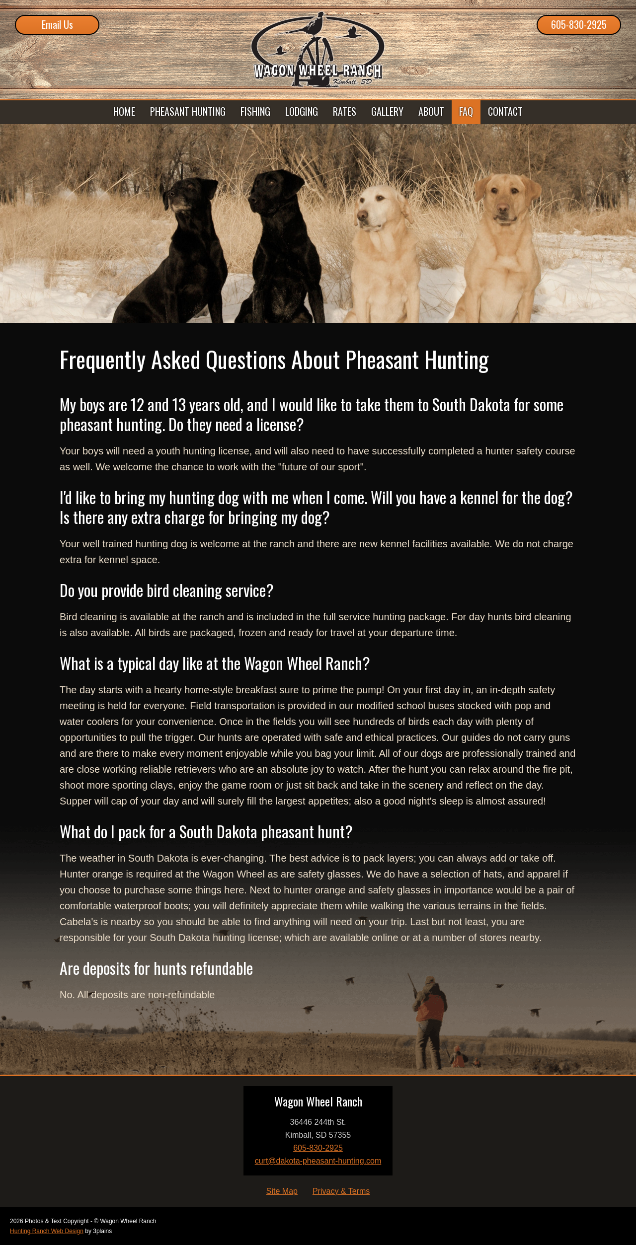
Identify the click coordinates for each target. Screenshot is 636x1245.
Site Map (282, 1191)
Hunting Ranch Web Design (46, 1231)
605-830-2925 (579, 24)
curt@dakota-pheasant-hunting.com (318, 1161)
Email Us (57, 24)
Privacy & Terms (341, 1191)
